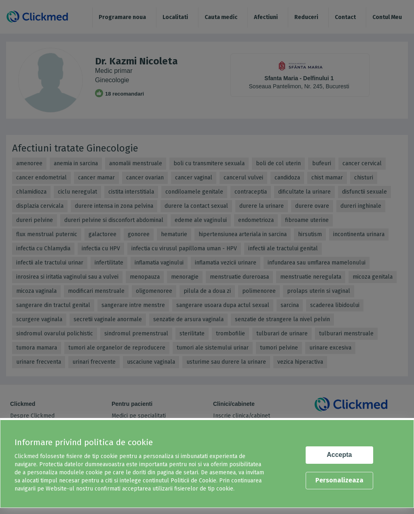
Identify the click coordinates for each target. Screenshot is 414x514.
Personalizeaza (339, 480)
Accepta (339, 454)
